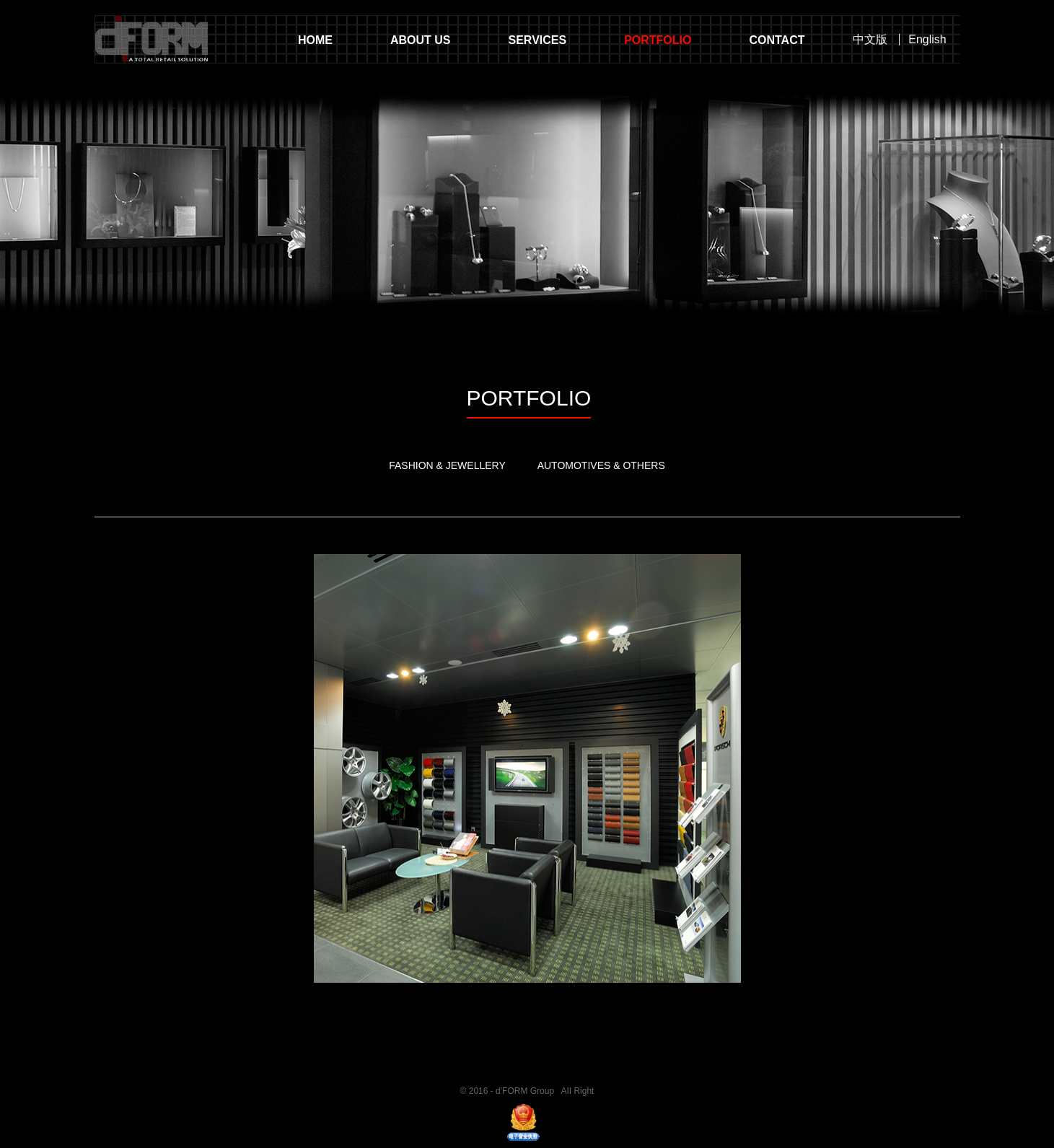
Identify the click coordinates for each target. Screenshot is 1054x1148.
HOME (315, 40)
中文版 (870, 39)
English (927, 39)
